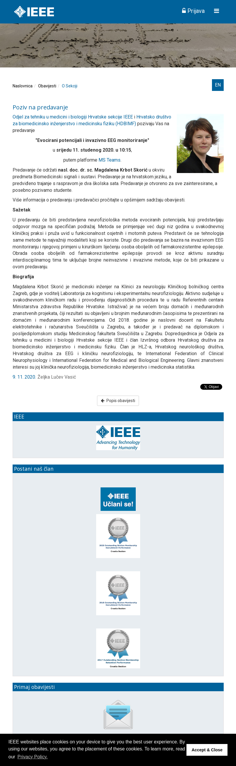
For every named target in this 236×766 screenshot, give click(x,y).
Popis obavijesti (118, 400)
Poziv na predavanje (40, 107)
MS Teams (109, 160)
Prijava (193, 11)
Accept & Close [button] (207, 750)
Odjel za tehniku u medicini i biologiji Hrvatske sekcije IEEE (73, 117)
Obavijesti (47, 86)
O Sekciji (69, 86)
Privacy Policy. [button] (33, 756)
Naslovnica (23, 86)
